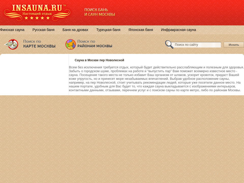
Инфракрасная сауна (178, 30)
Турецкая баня (108, 30)
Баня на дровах (75, 30)
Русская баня (44, 30)
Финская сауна (12, 30)
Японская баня (140, 30)
